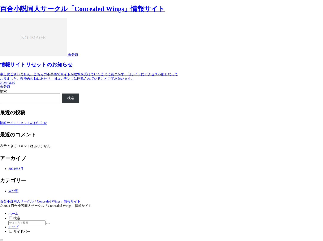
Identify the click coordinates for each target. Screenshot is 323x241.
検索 (3, 91)
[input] (27, 222)
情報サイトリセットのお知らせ (23, 123)
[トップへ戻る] (1, 240)
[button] (48, 223)
